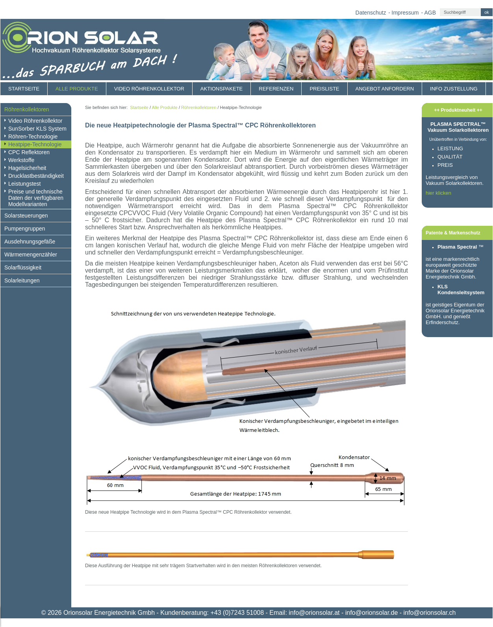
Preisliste (324, 89)
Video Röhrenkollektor (149, 89)
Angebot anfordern (385, 89)
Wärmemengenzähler (30, 254)
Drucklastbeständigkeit (36, 176)
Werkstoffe (21, 160)
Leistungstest (24, 184)
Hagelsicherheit (27, 168)
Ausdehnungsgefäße (29, 241)
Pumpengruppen (24, 228)
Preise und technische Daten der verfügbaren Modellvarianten (35, 197)
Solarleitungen (22, 280)
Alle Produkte (77, 89)
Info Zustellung (454, 89)
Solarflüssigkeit (22, 267)
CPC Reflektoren (29, 152)
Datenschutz (371, 12)
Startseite (23, 89)
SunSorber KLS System (37, 128)
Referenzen (276, 89)
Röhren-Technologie (32, 136)
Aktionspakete (221, 89)
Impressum (405, 12)
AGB (430, 12)
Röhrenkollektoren (26, 109)
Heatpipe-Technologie (34, 144)
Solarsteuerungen (26, 215)
